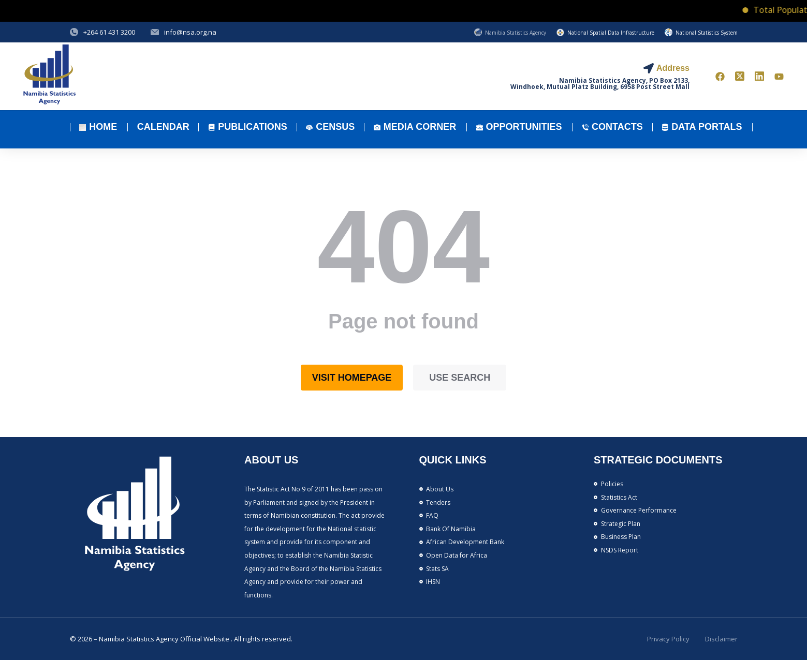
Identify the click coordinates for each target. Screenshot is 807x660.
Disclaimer (721, 638)
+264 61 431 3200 (109, 32)
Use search (459, 377)
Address (672, 68)
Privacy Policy (668, 638)
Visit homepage (352, 377)
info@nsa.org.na (190, 32)
